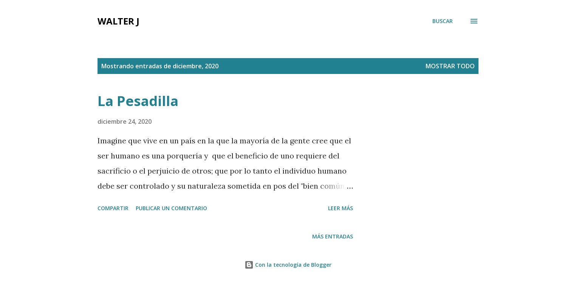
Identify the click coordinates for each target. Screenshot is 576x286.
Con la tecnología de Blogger (288, 264)
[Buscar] (442, 21)
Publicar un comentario (171, 208)
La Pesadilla (138, 101)
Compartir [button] (113, 208)
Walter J (118, 21)
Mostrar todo (450, 66)
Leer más (340, 208)
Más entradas (332, 236)
